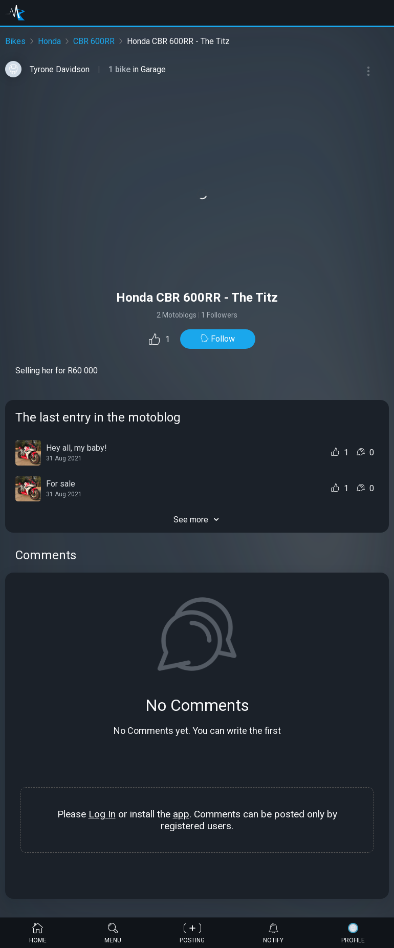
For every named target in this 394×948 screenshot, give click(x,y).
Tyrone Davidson (60, 69)
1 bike (120, 69)
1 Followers (219, 315)
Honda (49, 41)
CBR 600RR (94, 41)
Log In (102, 814)
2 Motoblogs (176, 315)
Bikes (15, 41)
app (181, 814)
